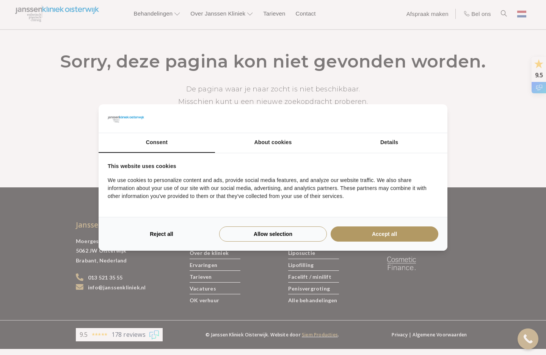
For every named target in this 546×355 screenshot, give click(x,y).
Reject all (161, 234)
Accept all (384, 234)
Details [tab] (389, 142)
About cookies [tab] (273, 142)
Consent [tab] (157, 142)
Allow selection (273, 234)
